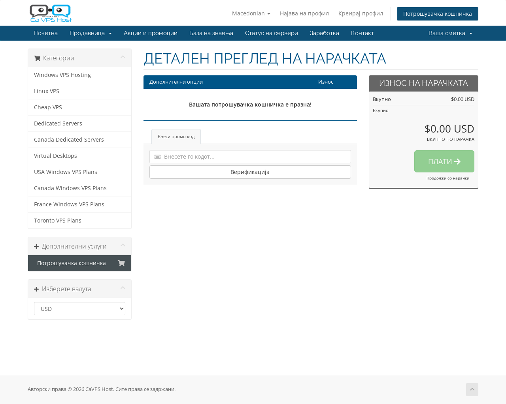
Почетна (46, 33)
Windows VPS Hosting (62, 75)
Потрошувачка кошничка (437, 13)
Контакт (362, 33)
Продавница (91, 33)
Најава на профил (304, 13)
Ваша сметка (450, 33)
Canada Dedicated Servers (69, 139)
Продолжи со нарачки (448, 178)
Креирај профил (360, 13)
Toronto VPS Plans (57, 220)
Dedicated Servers (58, 123)
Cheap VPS (48, 107)
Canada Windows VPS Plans (70, 188)
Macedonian (251, 13)
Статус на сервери (271, 33)
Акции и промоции (150, 33)
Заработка (324, 33)
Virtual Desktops (55, 155)
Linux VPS (46, 91)
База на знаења (211, 33)
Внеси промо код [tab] (176, 136)
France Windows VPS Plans (69, 204)
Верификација (250, 172)
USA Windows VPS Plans (65, 172)
